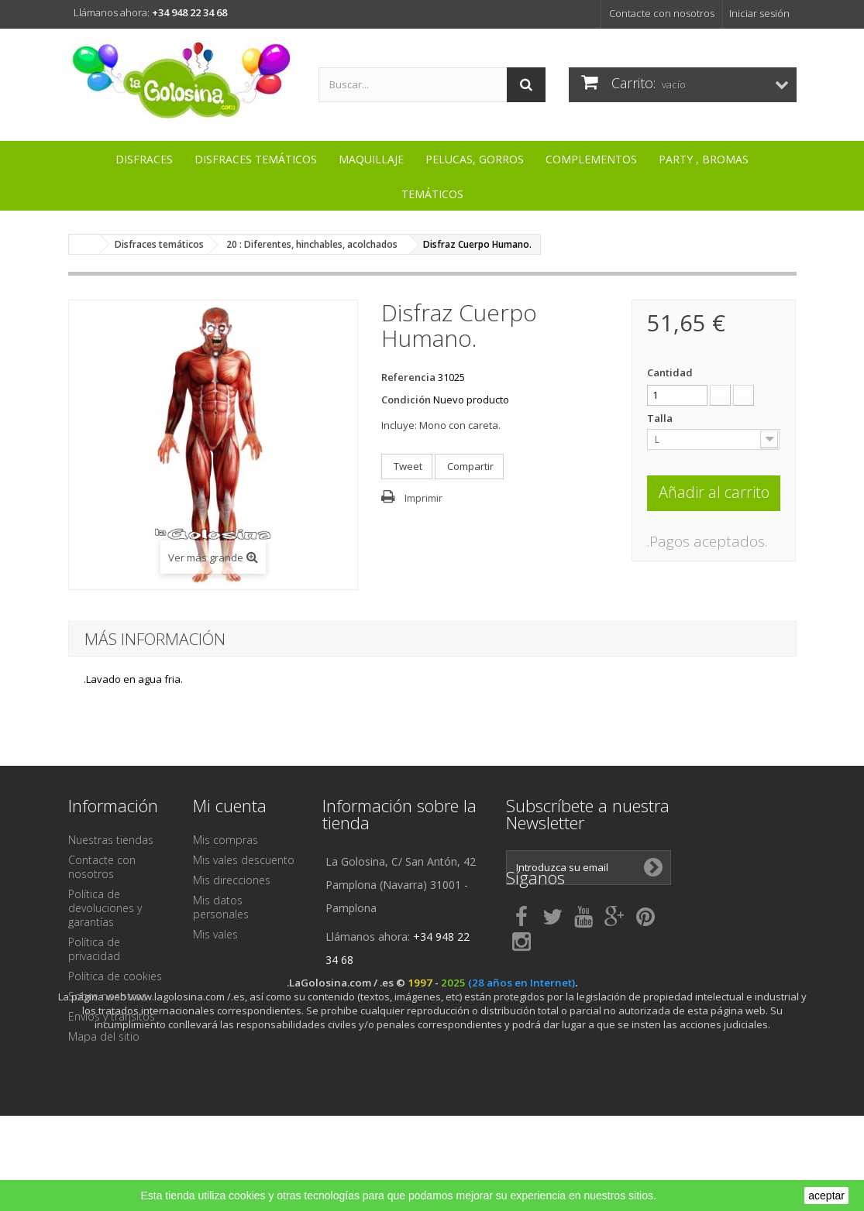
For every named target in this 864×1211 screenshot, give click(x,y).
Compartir (469, 466)
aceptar (826, 1195)
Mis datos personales (221, 907)
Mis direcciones (231, 880)
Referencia (408, 377)
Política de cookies (115, 976)
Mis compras (225, 839)
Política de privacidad (94, 949)
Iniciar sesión (759, 13)
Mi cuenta (230, 805)
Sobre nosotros (107, 996)
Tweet (406, 466)
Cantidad (670, 372)
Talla (661, 418)
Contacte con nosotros (661, 13)
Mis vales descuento (243, 860)
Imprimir (423, 498)
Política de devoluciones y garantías (105, 908)
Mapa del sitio (103, 1036)
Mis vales (215, 934)
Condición (406, 400)
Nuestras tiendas (110, 839)
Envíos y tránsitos (111, 1016)
